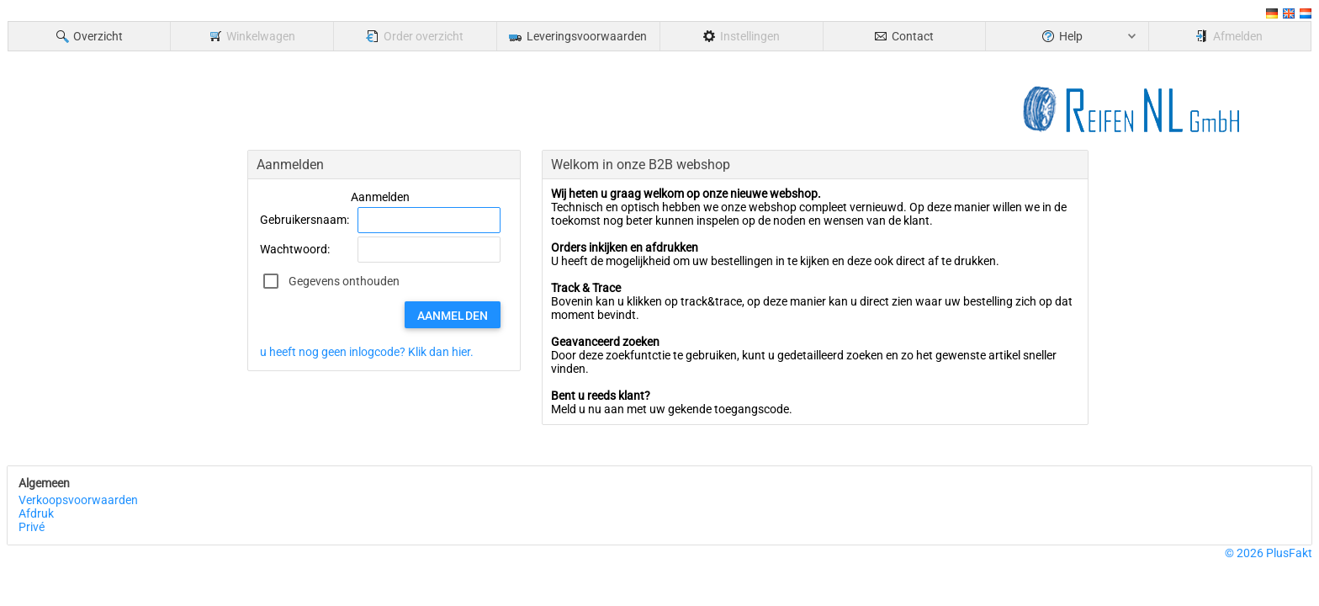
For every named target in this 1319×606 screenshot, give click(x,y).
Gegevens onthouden (344, 281)
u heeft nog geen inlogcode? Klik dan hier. (367, 352)
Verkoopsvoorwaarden (78, 500)
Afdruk (36, 513)
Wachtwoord (293, 249)
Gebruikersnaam (303, 219)
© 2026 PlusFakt (1268, 553)
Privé (32, 527)
